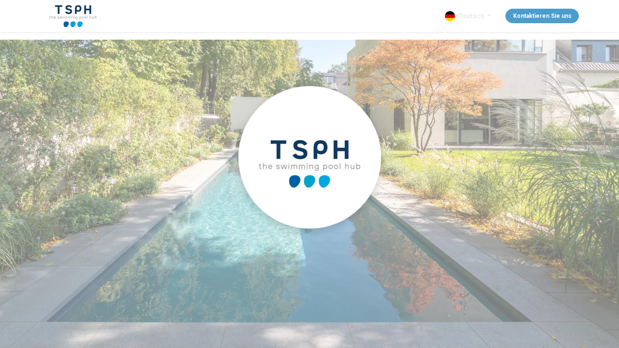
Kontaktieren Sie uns (541, 16)
